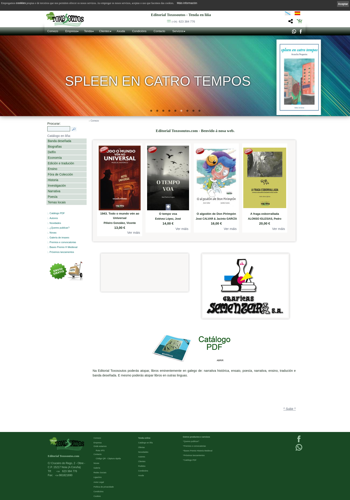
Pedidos (142, 466)
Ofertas (141, 447)
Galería (97, 468)
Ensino (52, 169)
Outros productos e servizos (196, 437)
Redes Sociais (100, 472)
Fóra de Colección (60, 174)
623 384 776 (183, 21)
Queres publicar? (191, 441)
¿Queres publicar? (59, 227)
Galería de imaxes (59, 237)
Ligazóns (98, 477)
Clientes (104, 31)
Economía (55, 157)
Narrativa (54, 191)
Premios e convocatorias (63, 242)
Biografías (55, 146)
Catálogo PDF (57, 213)
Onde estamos (100, 446)
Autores (54, 218)
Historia (53, 180)
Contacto (159, 31)
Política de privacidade (104, 487)
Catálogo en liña (145, 442)
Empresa (71, 31)
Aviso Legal (99, 482)
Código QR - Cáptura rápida (108, 458)
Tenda (88, 31)
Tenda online (144, 438)
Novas (53, 232)
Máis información (187, 3)
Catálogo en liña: (59, 136)
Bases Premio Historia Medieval (198, 450)
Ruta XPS (100, 450)
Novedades (143, 452)
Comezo (52, 31)
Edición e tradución (61, 163)
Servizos (177, 31)
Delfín (52, 152)
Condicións (139, 31)
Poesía (52, 196)
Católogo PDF (190, 460)
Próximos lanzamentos (62, 252)
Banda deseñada (59, 141)
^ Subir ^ (289, 409)
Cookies (97, 496)
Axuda (121, 31)
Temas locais (57, 202)
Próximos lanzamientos (194, 455)
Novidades (55, 223)
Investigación (57, 185)
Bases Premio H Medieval (63, 247)
